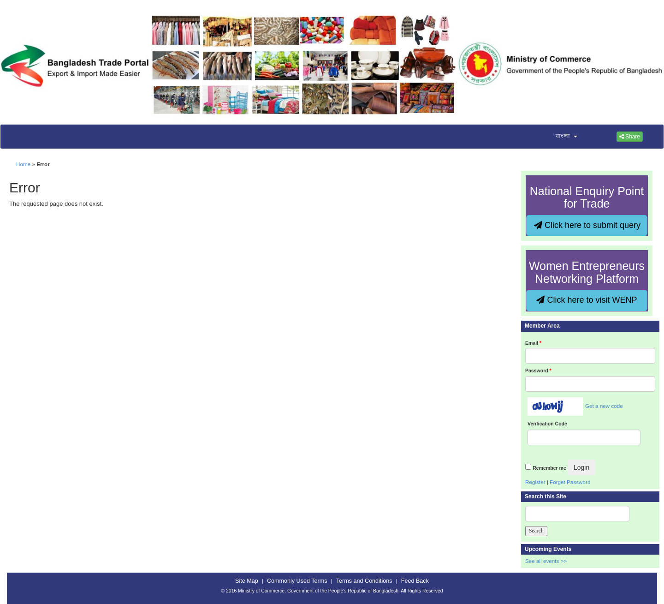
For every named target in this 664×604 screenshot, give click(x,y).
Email (533, 343)
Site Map (246, 581)
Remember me (549, 468)
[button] (560, 136)
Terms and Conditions (364, 581)
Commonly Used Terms (297, 581)
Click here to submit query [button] (587, 225)
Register (535, 482)
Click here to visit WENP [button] (586, 300)
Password (538, 370)
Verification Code (547, 423)
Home (23, 164)
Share (629, 136)
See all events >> (546, 561)
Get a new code (604, 406)
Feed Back (415, 581)
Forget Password (570, 482)
